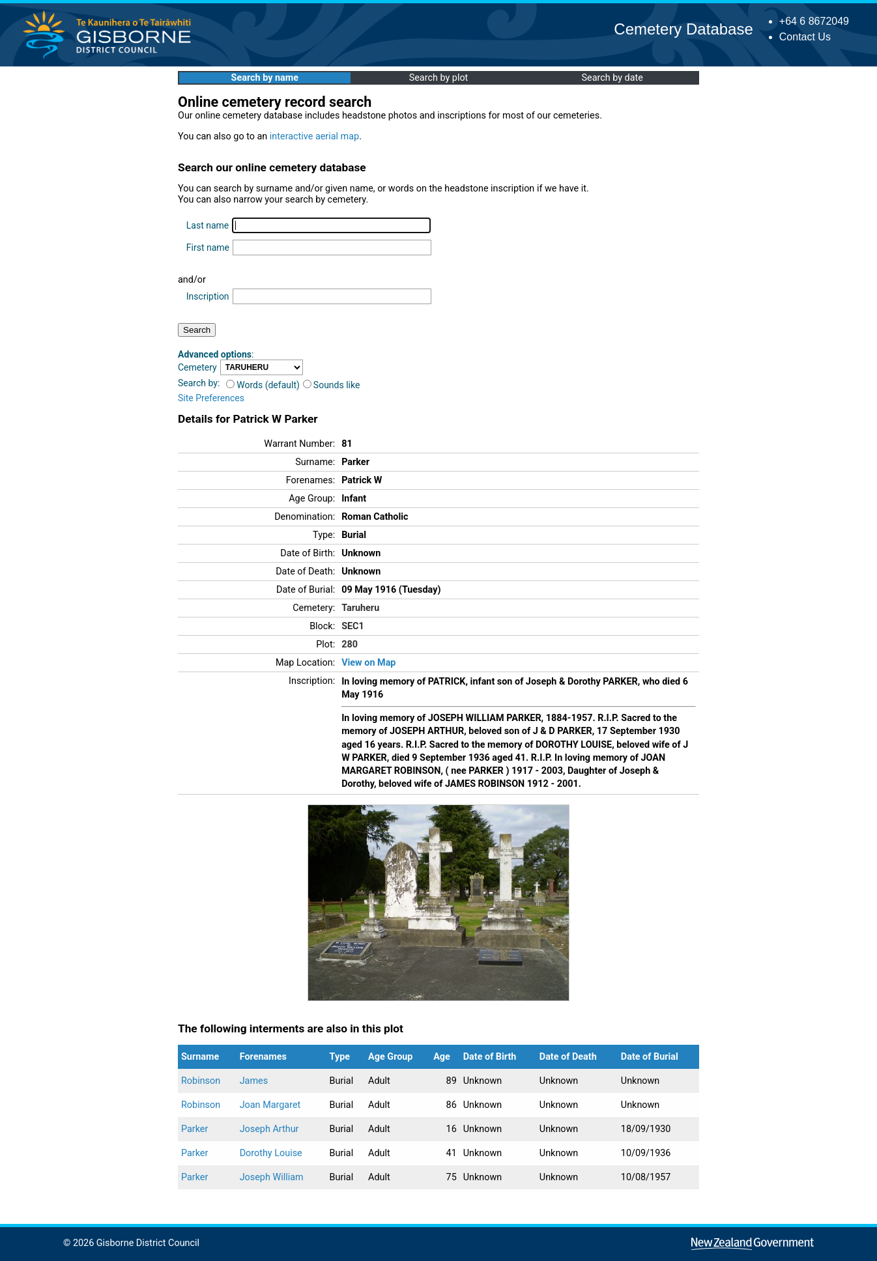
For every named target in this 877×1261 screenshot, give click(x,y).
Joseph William (272, 1177)
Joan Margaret (270, 1105)
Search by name (264, 77)
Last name (207, 225)
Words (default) (263, 385)
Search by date (611, 77)
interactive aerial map (314, 136)
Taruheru (360, 608)
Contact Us (805, 36)
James (254, 1080)
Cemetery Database (683, 29)
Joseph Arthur (269, 1129)
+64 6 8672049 (814, 21)
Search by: (199, 383)
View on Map (368, 662)
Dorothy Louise (271, 1153)
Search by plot (438, 77)
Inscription (207, 296)
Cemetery (197, 367)
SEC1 (352, 626)
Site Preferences (211, 398)
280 (349, 644)
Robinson (200, 1080)
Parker (194, 1129)
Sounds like (331, 385)
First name (207, 247)
